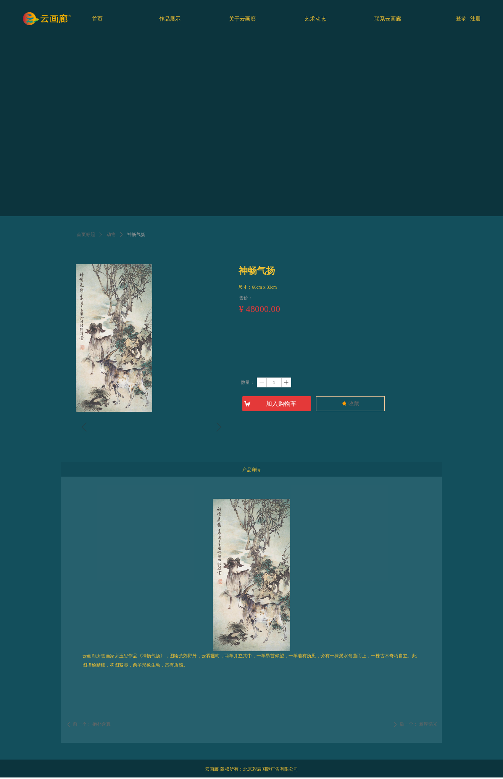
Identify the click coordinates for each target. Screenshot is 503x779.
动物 (111, 234)
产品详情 (251, 469)
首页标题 (86, 234)
